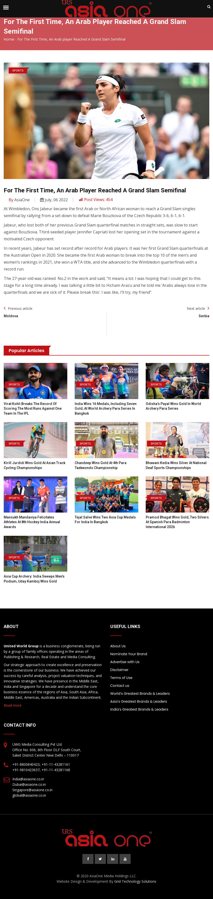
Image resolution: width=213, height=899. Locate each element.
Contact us (119, 685)
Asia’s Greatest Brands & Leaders (138, 701)
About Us (118, 646)
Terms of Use (121, 677)
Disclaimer (119, 669)
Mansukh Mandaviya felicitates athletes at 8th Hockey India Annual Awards (32, 522)
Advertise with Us (125, 661)
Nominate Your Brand (128, 654)
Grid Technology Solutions (135, 881)
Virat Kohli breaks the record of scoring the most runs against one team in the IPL (33, 408)
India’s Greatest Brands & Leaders (139, 709)
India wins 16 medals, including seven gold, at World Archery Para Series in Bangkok (106, 408)
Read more (13, 705)
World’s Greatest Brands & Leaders (140, 693)
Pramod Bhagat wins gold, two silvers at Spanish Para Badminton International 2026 (177, 522)
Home (9, 39)
